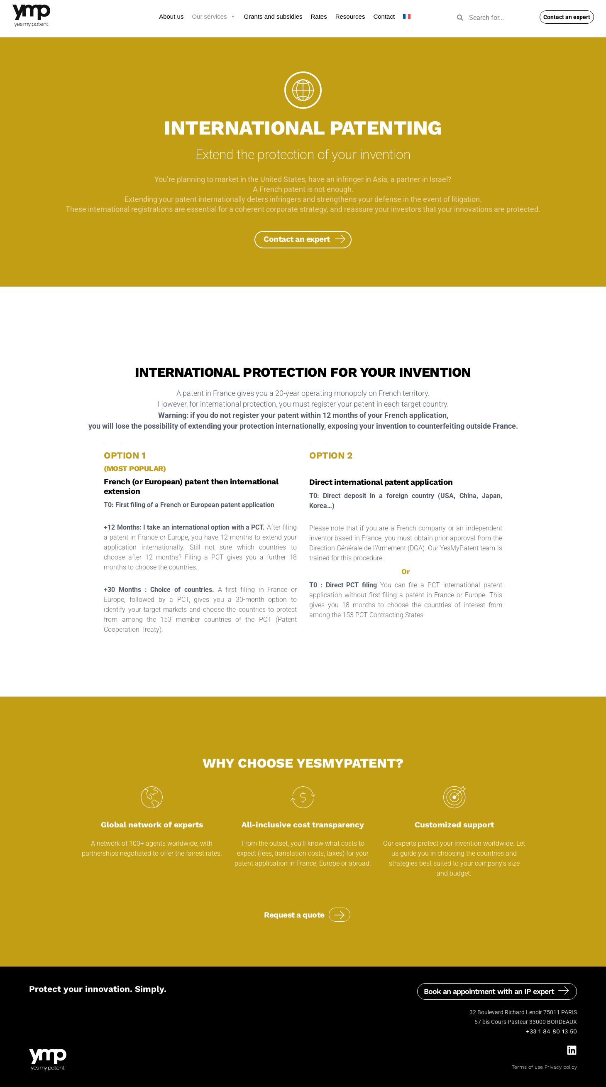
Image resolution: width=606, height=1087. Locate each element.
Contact (384, 16)
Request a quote (294, 915)
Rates (319, 16)
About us (171, 16)
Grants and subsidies (273, 16)
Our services (213, 16)
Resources (350, 16)
